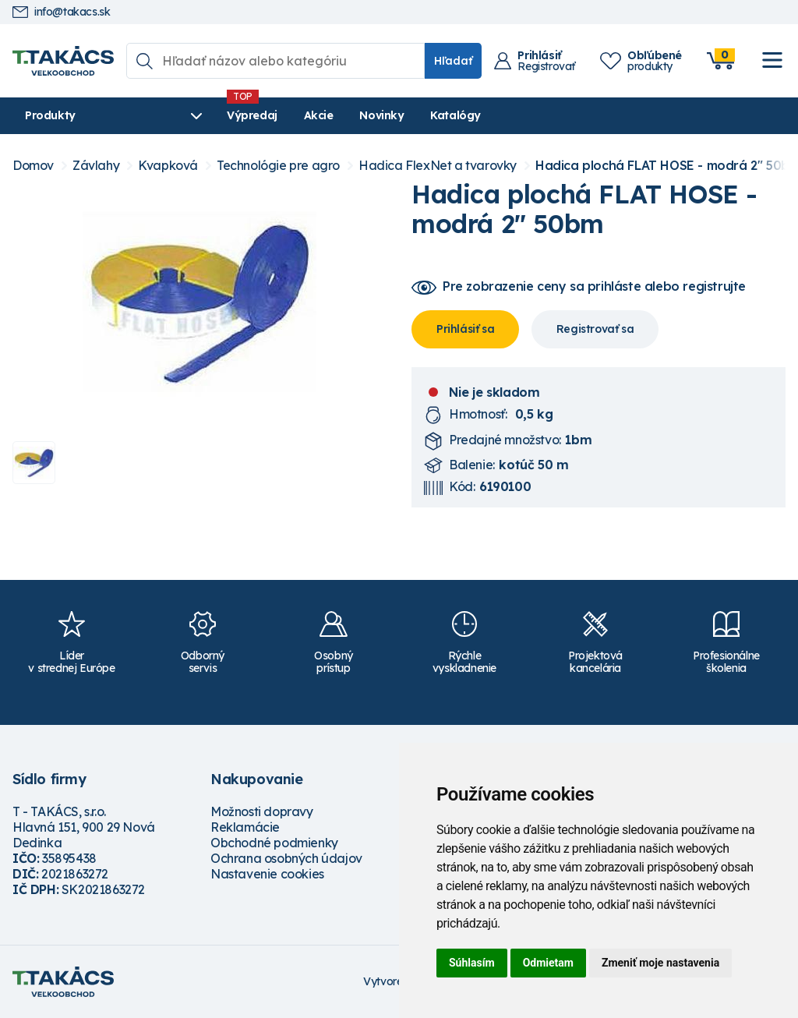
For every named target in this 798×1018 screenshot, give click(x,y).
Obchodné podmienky (274, 842)
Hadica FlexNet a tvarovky (437, 165)
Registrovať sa (595, 329)
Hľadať (453, 61)
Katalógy (452, 115)
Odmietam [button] (548, 962)
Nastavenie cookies (267, 874)
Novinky (378, 115)
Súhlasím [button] (472, 962)
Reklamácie (245, 827)
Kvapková (168, 165)
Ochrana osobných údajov (286, 858)
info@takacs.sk (61, 12)
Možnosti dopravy (261, 811)
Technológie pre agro (278, 165)
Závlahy (95, 165)
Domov (33, 165)
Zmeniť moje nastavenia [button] (660, 962)
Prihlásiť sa (465, 329)
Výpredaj (249, 115)
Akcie (315, 115)
